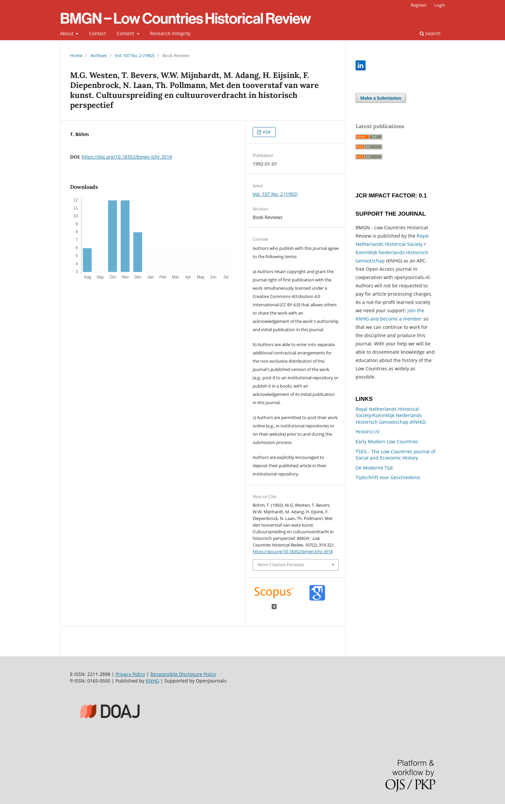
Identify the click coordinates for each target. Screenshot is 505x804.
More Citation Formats (280, 564)
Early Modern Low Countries (387, 441)
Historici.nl (367, 431)
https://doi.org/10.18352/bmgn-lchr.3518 (127, 157)
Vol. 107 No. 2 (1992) (134, 55)
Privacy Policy (130, 674)
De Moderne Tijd (374, 468)
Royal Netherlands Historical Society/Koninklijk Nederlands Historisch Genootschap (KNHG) (391, 415)
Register (419, 5)
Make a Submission (380, 98)
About (67, 33)
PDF (266, 132)
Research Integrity (170, 33)
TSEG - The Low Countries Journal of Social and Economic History (395, 454)
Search (430, 33)
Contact (97, 33)
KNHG (152, 681)
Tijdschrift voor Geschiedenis (388, 477)
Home (76, 55)
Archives (98, 55)
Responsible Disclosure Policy (183, 674)
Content (126, 33)
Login (439, 5)
